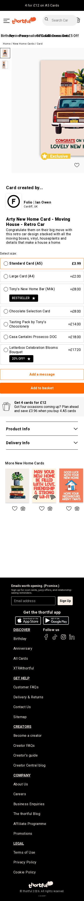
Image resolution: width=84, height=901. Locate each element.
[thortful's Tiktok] (55, 639)
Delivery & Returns (28, 697)
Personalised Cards (35, 36)
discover (21, 630)
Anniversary (22, 648)
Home (7, 43)
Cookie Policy (24, 872)
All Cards (20, 658)
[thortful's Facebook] (46, 639)
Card (39, 43)
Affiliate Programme (29, 824)
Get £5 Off (70, 36)
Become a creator (27, 736)
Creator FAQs (24, 746)
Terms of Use (24, 852)
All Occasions (58, 36)
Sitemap (20, 717)
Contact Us (22, 707)
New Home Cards (23, 43)
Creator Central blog (29, 765)
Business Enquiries (29, 804)
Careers (19, 794)
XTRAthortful (23, 668)
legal (18, 843)
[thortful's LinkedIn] (72, 639)
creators (22, 727)
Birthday (7, 36)
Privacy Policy (25, 862)
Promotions (22, 833)
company (22, 775)
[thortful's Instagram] (63, 639)
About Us (20, 784)
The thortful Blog (26, 814)
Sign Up (65, 601)
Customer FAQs (26, 687)
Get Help (21, 678)
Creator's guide (25, 755)
